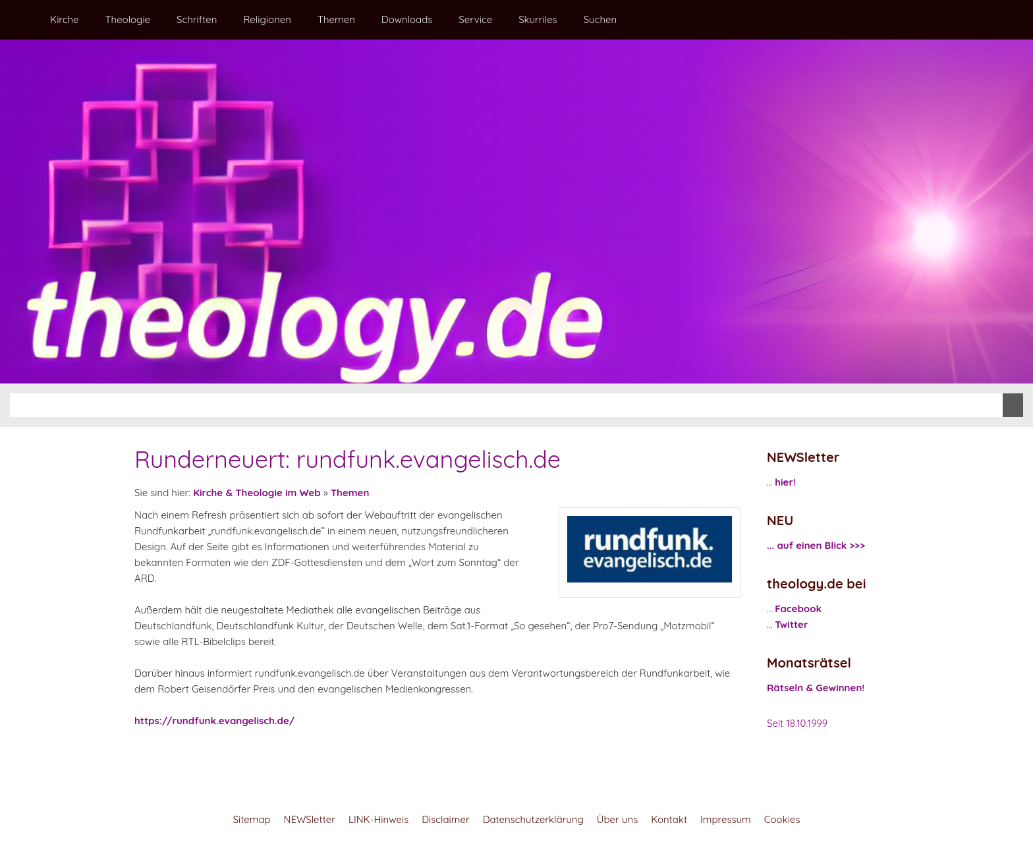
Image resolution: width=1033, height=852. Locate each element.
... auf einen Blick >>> (816, 545)
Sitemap (252, 819)
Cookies (782, 819)
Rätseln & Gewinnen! (815, 687)
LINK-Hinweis (378, 819)
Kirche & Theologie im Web (257, 492)
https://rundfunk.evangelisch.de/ (214, 720)
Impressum (725, 819)
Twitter (791, 624)
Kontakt (669, 819)
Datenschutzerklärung (533, 819)
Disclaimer (445, 819)
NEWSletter (309, 819)
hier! (785, 482)
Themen (350, 492)
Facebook (798, 608)
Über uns (617, 819)
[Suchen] (506, 405)
